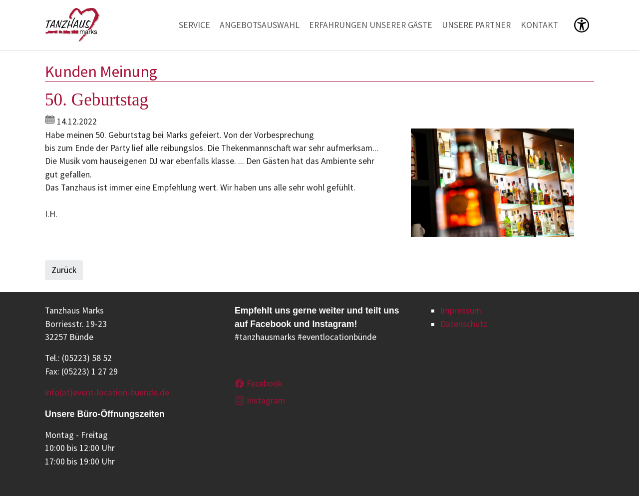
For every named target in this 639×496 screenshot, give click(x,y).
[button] (581, 25)
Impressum (460, 310)
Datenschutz (463, 324)
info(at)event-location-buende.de (107, 392)
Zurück (63, 270)
